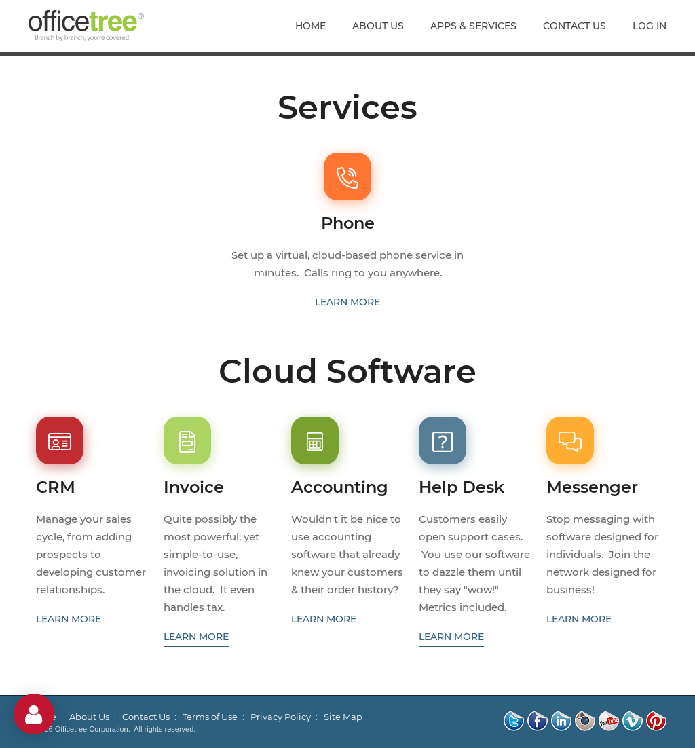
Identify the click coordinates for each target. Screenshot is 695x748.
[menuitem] (317, 25)
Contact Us (574, 26)
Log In (649, 26)
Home (310, 26)
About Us (378, 26)
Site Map (343, 716)
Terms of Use (210, 716)
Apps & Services (473, 26)
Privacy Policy (280, 716)
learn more (347, 302)
